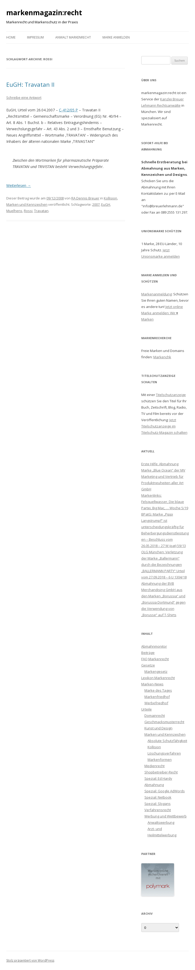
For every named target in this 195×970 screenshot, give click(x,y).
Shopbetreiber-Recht (161, 772)
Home (10, 37)
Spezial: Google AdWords (164, 791)
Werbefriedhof (156, 703)
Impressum (35, 37)
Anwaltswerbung (161, 822)
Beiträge (148, 652)
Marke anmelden (116, 37)
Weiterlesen (18, 185)
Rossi (28, 210)
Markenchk (162, 357)
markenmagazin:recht (44, 12)
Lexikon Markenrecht (158, 677)
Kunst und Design (158, 728)
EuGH (105, 204)
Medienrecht (154, 765)
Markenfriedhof (157, 696)
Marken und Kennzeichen (26, 204)
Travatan (41, 210)
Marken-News (152, 684)
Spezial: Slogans (157, 803)
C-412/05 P (68, 109)
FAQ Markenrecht (155, 659)
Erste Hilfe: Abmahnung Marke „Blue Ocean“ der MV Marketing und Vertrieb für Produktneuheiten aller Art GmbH (163, 476)
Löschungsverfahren (164, 753)
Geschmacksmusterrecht (164, 721)
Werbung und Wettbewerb (165, 816)
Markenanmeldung (156, 294)
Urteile (146, 709)
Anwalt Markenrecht (73, 37)
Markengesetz (155, 671)
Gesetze (148, 665)
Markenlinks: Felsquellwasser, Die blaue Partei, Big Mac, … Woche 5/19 (164, 501)
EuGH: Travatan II (30, 84)
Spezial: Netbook (157, 797)
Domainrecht (154, 715)
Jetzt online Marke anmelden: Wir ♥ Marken (162, 313)
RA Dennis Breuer (85, 198)
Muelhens (14, 210)
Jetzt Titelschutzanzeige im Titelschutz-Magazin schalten (164, 426)
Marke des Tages (158, 690)
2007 (96, 204)
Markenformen (160, 759)
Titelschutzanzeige (171, 394)
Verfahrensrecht (157, 810)
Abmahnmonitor (154, 646)
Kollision (110, 198)
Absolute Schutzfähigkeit (167, 740)
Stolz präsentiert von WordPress (30, 960)
